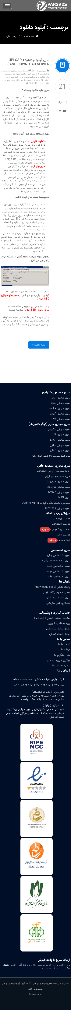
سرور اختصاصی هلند (58, 566)
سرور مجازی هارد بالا (58, 487)
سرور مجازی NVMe (59, 492)
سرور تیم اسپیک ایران (58, 597)
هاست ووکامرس (61, 529)
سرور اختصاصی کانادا (58, 576)
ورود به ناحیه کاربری (59, 623)
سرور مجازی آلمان (60, 450)
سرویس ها (41, 71)
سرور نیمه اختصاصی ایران (55, 560)
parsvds (33, 83)
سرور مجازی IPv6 (60, 419)
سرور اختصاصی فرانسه (57, 571)
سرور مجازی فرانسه (59, 408)
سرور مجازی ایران (60, 397)
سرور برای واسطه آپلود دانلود (27, 80)
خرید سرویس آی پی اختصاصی (53, 471)
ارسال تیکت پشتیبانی (58, 628)
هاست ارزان (63, 534)
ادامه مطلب (38, 345)
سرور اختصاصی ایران (58, 555)
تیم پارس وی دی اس (42, 983)
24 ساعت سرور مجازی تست (20, 71)
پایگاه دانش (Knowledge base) (52, 587)
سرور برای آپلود (35, 77)
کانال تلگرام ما (62, 655)
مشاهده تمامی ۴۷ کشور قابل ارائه (51, 456)
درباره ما (65, 649)
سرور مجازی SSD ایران (37, 310)
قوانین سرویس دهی (58, 660)
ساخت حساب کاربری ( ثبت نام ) (52, 618)
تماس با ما (63, 639)
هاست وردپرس (61, 518)
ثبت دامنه (64, 540)
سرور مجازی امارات (59, 440)
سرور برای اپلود (21, 77)
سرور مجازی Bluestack (57, 508)
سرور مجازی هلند (60, 403)
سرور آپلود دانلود (28, 74)
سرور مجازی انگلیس (59, 429)
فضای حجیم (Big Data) (56, 592)
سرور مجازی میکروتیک (57, 481)
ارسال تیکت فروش (59, 634)
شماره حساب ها (61, 665)
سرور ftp (40, 74)
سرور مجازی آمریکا (60, 413)
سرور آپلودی (15, 74)
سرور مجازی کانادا (60, 434)
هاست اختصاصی (60, 524)
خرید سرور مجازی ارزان (57, 476)
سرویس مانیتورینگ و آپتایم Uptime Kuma (46, 503)
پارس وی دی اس (9, 983)
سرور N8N (64, 497)
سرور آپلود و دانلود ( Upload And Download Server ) (28, 62)
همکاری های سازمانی (58, 603)
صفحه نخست (28, 36)
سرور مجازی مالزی (60, 445)
